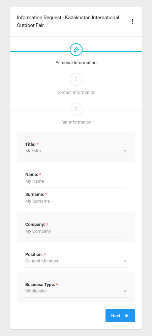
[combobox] (76, 151)
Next (120, 315)
